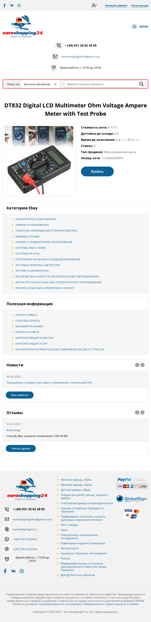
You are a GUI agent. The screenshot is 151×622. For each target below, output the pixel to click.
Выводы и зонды (28, 236)
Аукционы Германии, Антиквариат (84, 553)
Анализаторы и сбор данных (36, 219)
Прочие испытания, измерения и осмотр (45, 288)
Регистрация (139, 5)
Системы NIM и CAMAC (31, 247)
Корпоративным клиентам (35, 338)
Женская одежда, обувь (76, 479)
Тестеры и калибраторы (32, 270)
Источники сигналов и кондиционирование (48, 259)
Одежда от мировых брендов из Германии (82, 509)
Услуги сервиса (27, 315)
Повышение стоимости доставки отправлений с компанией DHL (49, 382)
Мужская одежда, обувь (76, 484)
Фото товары (69, 525)
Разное (65, 558)
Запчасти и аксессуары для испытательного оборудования (58, 282)
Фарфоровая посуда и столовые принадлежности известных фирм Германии (83, 567)
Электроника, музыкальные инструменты (79, 536)
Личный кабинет (116, 5)
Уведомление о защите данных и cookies (111, 604)
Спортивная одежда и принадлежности (87, 503)
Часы (64, 530)
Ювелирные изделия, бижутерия (83, 543)
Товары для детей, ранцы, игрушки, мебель (84, 496)
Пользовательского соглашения (59, 604)
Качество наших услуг (32, 343)
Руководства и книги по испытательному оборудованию (57, 276)
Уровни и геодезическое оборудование (44, 242)
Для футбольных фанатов (78, 575)
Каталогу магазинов (37, 84)
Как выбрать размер (29, 326)
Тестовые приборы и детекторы (38, 265)
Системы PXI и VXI (28, 253)
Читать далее (20, 448)
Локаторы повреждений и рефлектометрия (46, 230)
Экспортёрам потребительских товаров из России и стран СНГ (60, 349)
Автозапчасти (70, 548)
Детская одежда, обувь (76, 489)
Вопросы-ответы (27, 332)
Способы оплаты (28, 320)
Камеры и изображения (32, 225)
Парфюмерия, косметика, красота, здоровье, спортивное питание (83, 518)
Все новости (19, 395)
